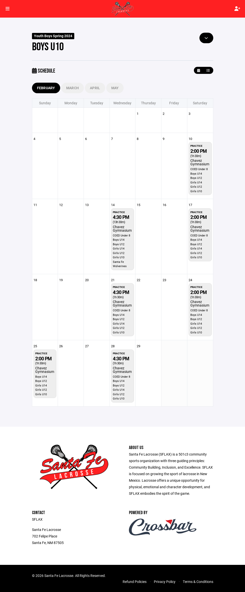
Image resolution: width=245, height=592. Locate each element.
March (72, 87)
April (95, 87)
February (46, 87)
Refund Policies (135, 581)
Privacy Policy (165, 581)
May (115, 87)
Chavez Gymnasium (199, 162)
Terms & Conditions (198, 581)
